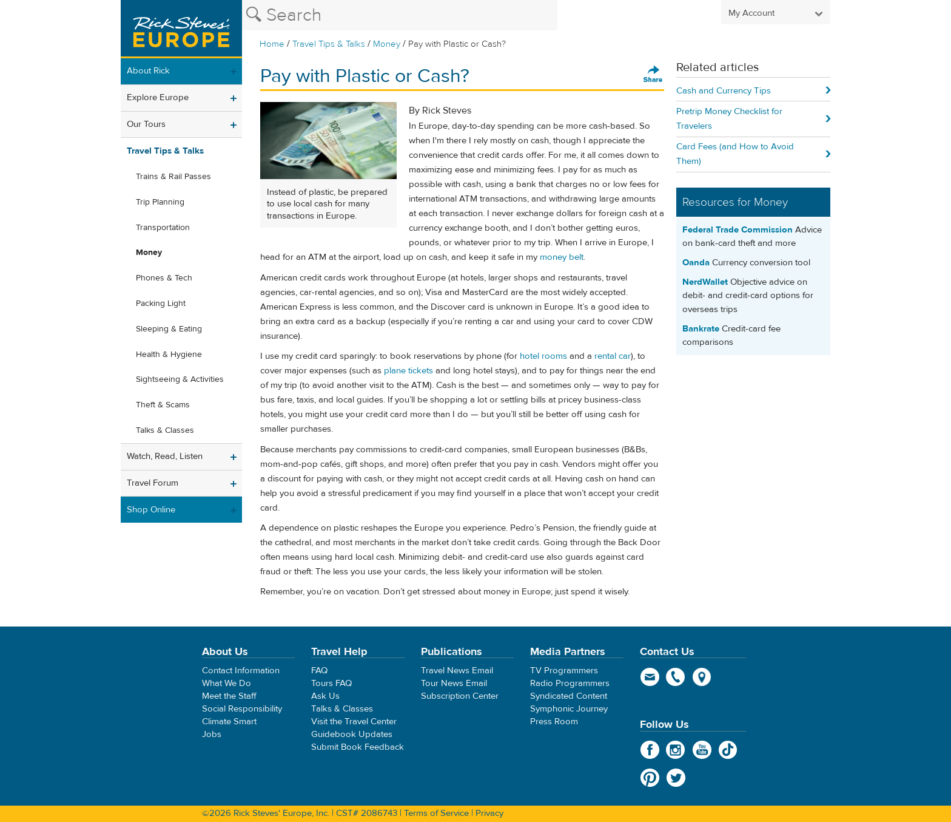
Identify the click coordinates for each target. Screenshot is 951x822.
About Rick (148, 70)
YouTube (702, 749)
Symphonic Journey (569, 709)
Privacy (489, 813)
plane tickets (408, 370)
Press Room (554, 721)
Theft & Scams (163, 404)
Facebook (650, 749)
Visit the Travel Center (354, 721)
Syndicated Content (568, 696)
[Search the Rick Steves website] (399, 15)
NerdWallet (705, 282)
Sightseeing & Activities (180, 379)
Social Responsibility (242, 709)
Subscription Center (460, 696)
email (650, 677)
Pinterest (650, 777)
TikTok (728, 749)
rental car (612, 356)
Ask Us (325, 696)
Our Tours (146, 124)
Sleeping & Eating (169, 329)
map (702, 677)
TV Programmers (564, 670)
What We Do (226, 683)
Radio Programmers (570, 683)
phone (676, 677)
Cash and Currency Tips (723, 91)
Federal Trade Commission (737, 230)
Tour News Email (454, 683)
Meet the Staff (229, 696)
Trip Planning (160, 202)
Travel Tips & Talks (328, 44)
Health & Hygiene (169, 354)
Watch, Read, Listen (165, 456)
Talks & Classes (165, 430)
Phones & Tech (164, 278)
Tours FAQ (331, 683)
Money (386, 44)
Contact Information (241, 670)
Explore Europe (158, 97)
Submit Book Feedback (357, 747)
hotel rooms (543, 356)
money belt (561, 257)
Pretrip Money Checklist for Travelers (729, 119)
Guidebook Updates (351, 734)
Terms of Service (436, 813)
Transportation (163, 227)
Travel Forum (152, 483)
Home (272, 44)
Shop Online (151, 509)
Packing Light (161, 303)
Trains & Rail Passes (173, 176)
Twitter (676, 777)
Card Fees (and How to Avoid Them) (735, 154)
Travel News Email (457, 670)
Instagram (676, 749)
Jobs (211, 734)
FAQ (319, 670)
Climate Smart (229, 721)
